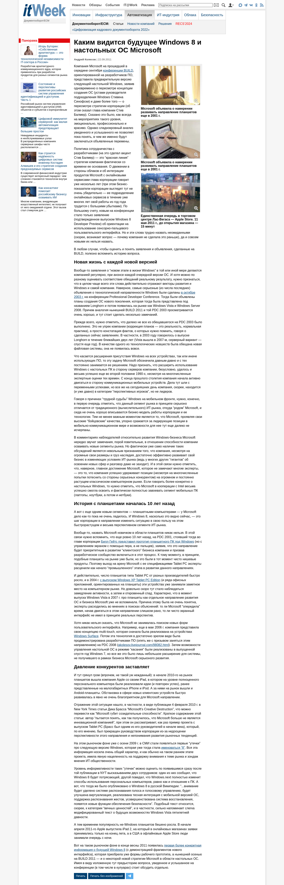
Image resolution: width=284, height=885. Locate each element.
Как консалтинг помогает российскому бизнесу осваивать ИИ (52, 192)
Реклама (147, 5)
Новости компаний (140, 23)
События (113, 5)
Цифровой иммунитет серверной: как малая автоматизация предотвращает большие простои (44, 125)
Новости (78, 5)
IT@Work (130, 5)
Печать (80, 876)
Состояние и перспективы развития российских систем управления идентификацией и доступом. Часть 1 (43, 91)
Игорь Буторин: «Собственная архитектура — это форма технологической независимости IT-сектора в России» (42, 54)
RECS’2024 (184, 23)
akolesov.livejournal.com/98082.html (143, 645)
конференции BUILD (118, 70)
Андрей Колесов (85, 59)
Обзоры (95, 5)
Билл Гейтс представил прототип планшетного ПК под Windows (147, 541)
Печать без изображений (106, 876)
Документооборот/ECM (37, 20)
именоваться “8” (173, 747)
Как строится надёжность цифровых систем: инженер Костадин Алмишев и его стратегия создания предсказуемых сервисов (44, 161)
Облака (190, 15)
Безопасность (212, 15)
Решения (165, 23)
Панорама (29, 40)
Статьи (118, 23)
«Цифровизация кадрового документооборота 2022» (110, 29)
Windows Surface (86, 636)
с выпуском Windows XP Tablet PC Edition (130, 580)
